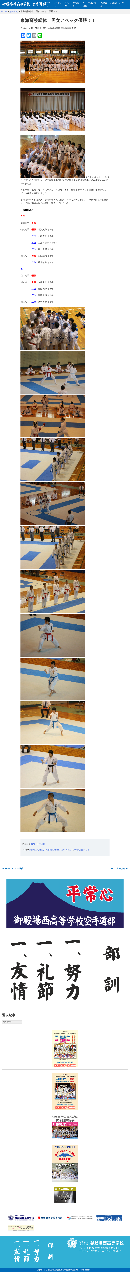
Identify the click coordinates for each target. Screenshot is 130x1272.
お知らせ (57, 4)
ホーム (48, 4)
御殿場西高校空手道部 (55, 850)
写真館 (66, 4)
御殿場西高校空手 (37, 850)
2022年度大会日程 (89, 4)
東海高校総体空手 (81, 850)
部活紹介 (76, 4)
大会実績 (103, 4)
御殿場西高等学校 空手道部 (64, 1270)
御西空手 (69, 850)
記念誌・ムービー (117, 4)
